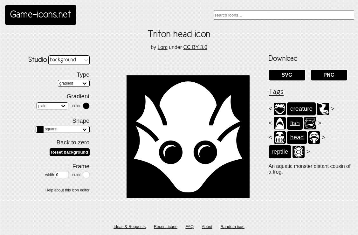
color (76, 106)
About (207, 226)
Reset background (69, 152)
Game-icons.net (40, 14)
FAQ (189, 226)
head (297, 137)
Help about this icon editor (67, 190)
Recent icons (165, 226)
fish (295, 123)
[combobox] (284, 15)
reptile (280, 151)
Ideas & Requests (130, 226)
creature (301, 108)
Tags (276, 92)
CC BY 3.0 (195, 47)
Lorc (163, 47)
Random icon (232, 226)
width (56, 175)
